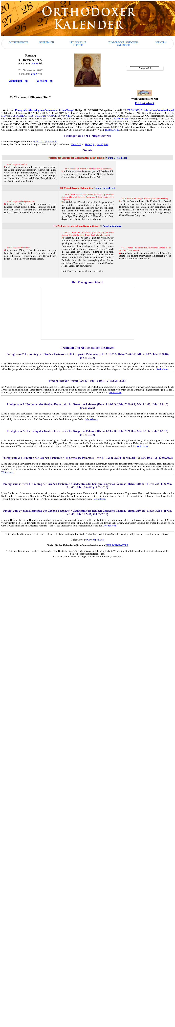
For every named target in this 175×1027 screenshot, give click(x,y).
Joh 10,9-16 (102, 144)
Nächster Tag (44, 80)
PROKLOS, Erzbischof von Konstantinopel (150, 110)
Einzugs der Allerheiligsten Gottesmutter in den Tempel (44, 110)
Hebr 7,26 (76, 144)
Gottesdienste (18, 42)
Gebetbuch (46, 42)
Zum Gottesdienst (117, 157)
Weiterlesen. (163, 369)
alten (34, 73)
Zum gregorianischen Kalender (123, 43)
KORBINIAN (121, 118)
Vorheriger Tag (18, 80)
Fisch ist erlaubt (144, 103)
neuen (34, 63)
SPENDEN (160, 42)
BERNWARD (112, 130)
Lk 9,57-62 (51, 141)
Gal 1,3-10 (39, 141)
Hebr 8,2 (89, 144)
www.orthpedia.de (95, 539)
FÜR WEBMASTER (117, 545)
